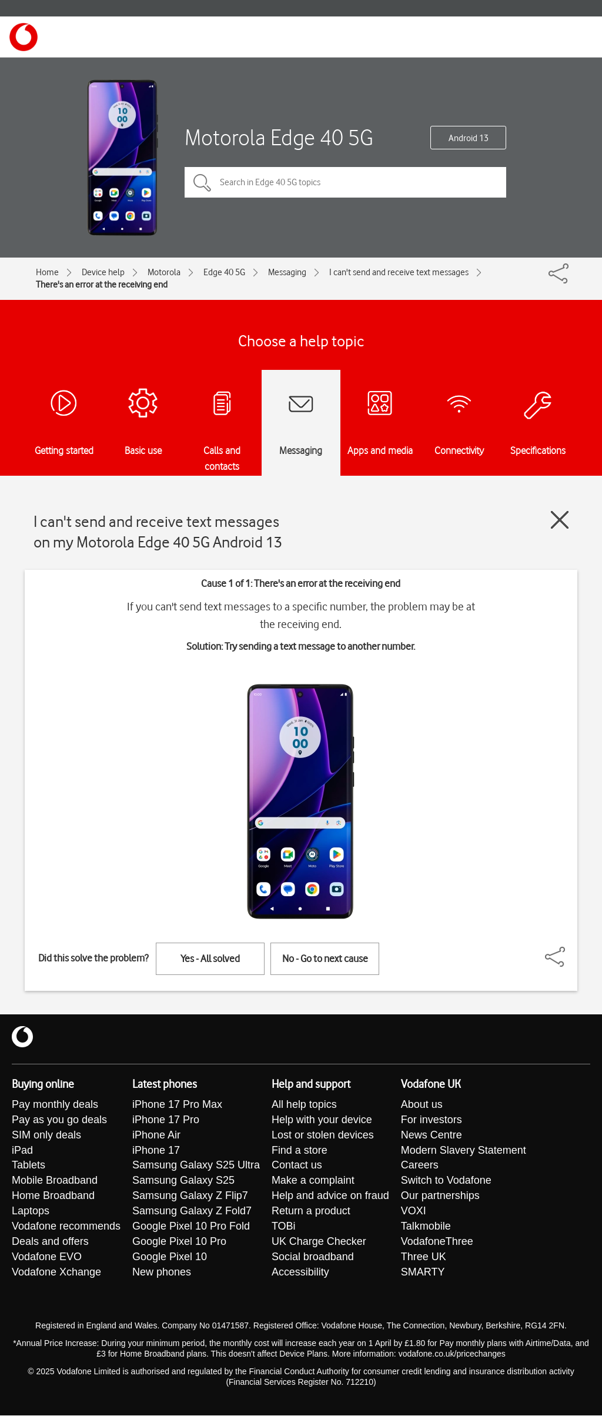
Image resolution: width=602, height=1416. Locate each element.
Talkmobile (426, 1227)
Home (47, 272)
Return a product (311, 1212)
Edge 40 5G (224, 272)
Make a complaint (313, 1181)
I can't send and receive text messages (399, 272)
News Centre (431, 1135)
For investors (431, 1120)
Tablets (28, 1166)
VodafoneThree (437, 1242)
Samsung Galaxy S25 (183, 1181)
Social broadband (313, 1258)
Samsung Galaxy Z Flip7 (190, 1197)
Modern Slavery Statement (463, 1151)
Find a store (299, 1151)
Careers (420, 1166)
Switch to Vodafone (446, 1181)
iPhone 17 (156, 1151)
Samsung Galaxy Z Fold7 (192, 1212)
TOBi (284, 1227)
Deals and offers (50, 1242)
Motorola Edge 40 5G (279, 137)
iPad (22, 1151)
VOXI (413, 1212)
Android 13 (469, 138)
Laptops (30, 1212)
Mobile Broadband (55, 1181)
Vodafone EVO (47, 1258)
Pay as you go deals (59, 1120)
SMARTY (423, 1273)
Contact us (297, 1166)
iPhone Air (156, 1135)
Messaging (287, 272)
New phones (161, 1273)
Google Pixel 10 (169, 1258)
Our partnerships (440, 1197)
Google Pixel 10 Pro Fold (191, 1227)
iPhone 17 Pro (165, 1120)
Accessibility (300, 1273)
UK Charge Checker (319, 1242)
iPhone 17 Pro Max (177, 1105)
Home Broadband (53, 1197)
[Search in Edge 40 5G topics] (345, 182)
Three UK (423, 1258)
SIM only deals (46, 1135)
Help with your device (322, 1120)
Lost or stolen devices (323, 1135)
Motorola (164, 272)
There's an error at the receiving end (102, 284)
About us (422, 1105)
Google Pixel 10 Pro (179, 1242)
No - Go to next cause (325, 958)
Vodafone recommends (66, 1227)
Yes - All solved (210, 958)
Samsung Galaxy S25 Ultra (196, 1166)
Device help (103, 272)
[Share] (569, 951)
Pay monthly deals (55, 1105)
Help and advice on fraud (330, 1197)
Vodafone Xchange (56, 1273)
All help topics (304, 1105)
